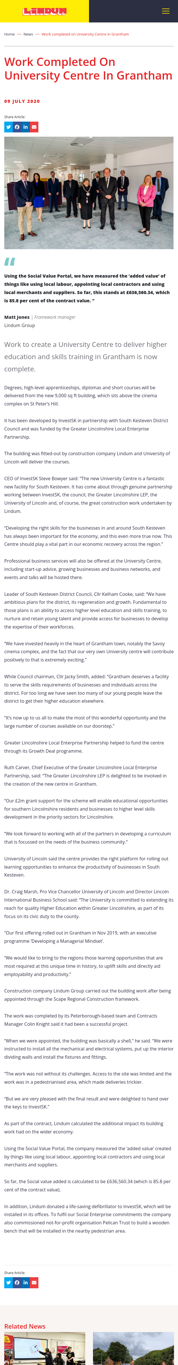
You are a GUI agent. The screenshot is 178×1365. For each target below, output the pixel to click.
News (28, 34)
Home (9, 34)
